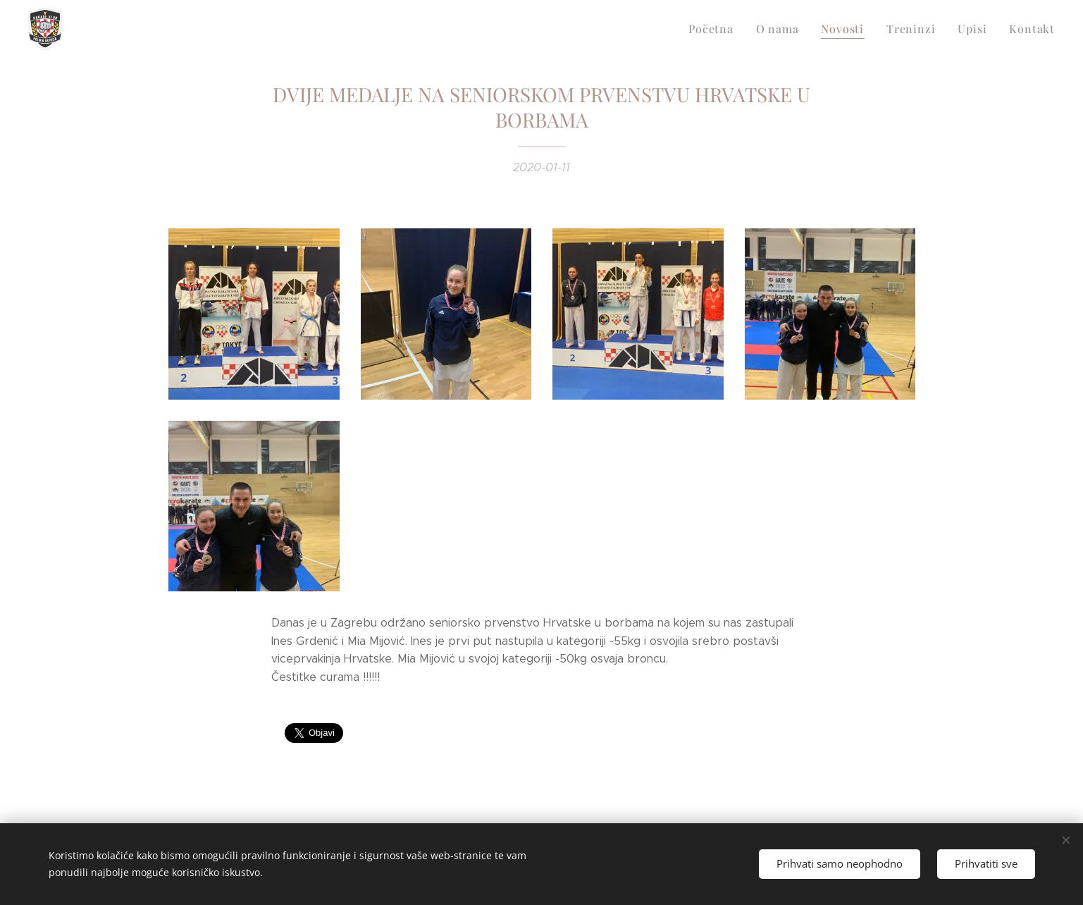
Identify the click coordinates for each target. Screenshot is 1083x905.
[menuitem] (728, 29)
